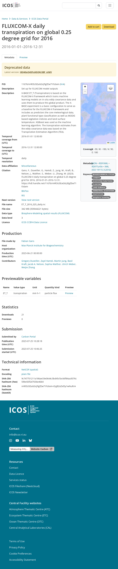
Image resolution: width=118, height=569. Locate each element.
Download (109, 26)
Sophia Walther (53, 264)
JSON (95, 163)
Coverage (88, 149)
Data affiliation (10, 165)
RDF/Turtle (97, 166)
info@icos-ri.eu (17, 434)
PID (4, 84)
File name (7, 204)
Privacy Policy (17, 547)
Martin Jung (60, 260)
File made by (8, 241)
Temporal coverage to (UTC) (8, 150)
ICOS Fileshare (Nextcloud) (24, 486)
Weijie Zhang (28, 267)
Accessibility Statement (22, 559)
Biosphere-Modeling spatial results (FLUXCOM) (45, 213)
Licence (6, 222)
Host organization (8, 247)
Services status (18, 480)
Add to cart (93, 26)
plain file (26, 374)
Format (6, 369)
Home (5, 18)
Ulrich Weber (69, 264)
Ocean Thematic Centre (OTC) (26, 521)
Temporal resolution (7, 160)
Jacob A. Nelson (36, 264)
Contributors (9, 260)
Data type (7, 213)
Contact (13, 467)
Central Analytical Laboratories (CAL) (30, 527)
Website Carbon (39, 449)
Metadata (9, 57)
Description (8, 88)
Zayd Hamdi (47, 260)
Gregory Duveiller (30, 260)
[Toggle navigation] (110, 5)
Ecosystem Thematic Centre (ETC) (28, 515)
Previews (6, 319)
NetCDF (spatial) (30, 369)
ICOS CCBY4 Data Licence (34, 222)
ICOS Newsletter (18, 492)
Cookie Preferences (20, 553)
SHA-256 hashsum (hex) (10, 380)
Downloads (8, 314)
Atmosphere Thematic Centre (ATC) (29, 509)
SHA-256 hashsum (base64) (7, 389)
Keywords (88, 174)
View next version (30, 199)
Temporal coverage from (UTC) (9, 139)
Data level (7, 217)
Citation (6, 170)
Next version (8, 199)
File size (6, 208)
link (62, 84)
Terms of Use (17, 541)
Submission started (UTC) (9, 350)
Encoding (7, 374)
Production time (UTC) (8, 255)
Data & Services (20, 18)
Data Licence (16, 474)
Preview (24, 57)
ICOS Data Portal (39, 18)
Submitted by (9, 336)
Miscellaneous (29, 165)
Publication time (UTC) (8, 343)
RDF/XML (104, 163)
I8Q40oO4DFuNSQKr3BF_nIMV (36, 72)
